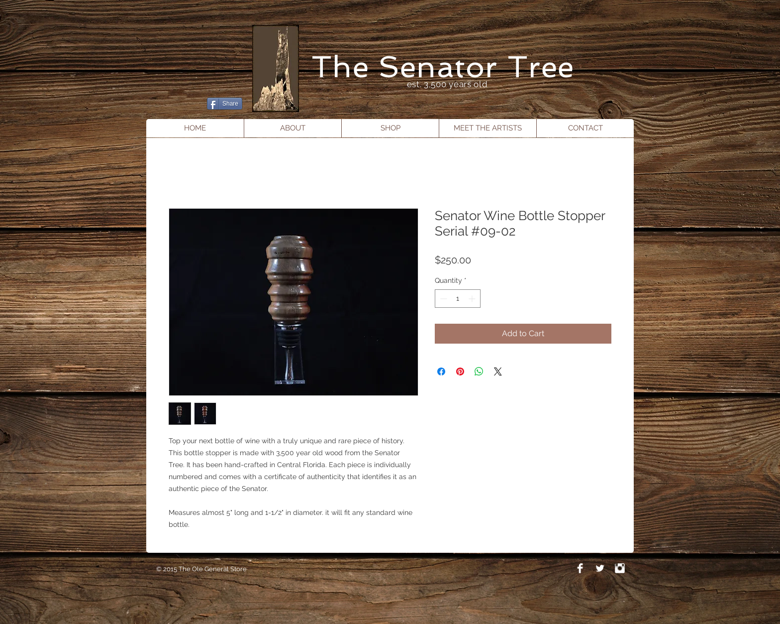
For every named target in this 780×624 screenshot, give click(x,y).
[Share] (224, 104)
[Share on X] (498, 371)
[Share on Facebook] (441, 371)
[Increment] (473, 298)
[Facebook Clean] (580, 568)
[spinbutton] (458, 298)
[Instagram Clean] (620, 568)
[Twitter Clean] (600, 568)
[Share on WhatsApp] (479, 371)
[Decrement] (442, 298)
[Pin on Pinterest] (460, 371)
